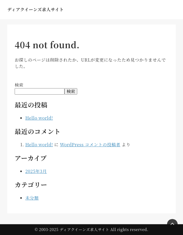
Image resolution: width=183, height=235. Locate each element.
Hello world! (39, 118)
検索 (19, 85)
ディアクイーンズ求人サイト (35, 9)
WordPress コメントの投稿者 (90, 144)
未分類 (32, 198)
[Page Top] (172, 224)
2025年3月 (36, 171)
